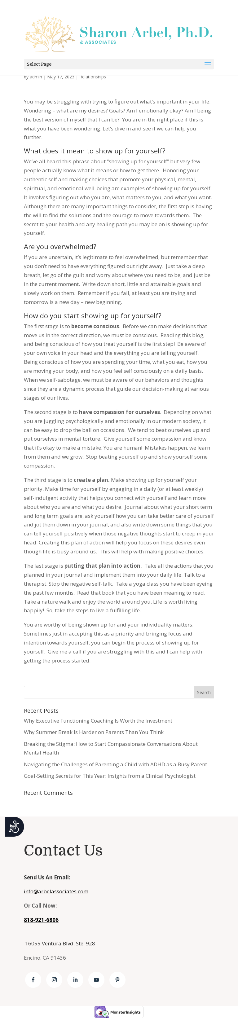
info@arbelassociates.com (56, 891)
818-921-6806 (41, 919)
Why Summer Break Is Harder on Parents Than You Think (94, 732)
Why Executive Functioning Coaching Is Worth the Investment (98, 720)
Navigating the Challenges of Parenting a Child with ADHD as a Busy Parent (115, 764)
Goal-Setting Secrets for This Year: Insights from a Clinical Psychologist (110, 775)
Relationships (92, 77)
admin (36, 77)
